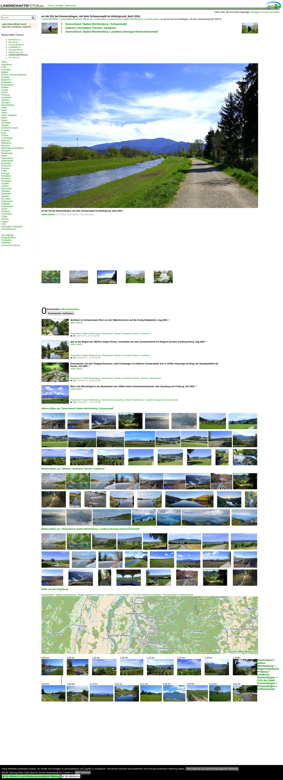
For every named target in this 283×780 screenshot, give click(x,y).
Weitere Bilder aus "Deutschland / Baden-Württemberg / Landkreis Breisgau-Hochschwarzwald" (91, 529)
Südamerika (7, 201)
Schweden (6, 181)
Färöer (4, 92)
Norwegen (6, 163)
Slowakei (5, 191)
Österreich (6, 166)
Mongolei (5, 150)
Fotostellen (6, 240)
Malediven (6, 143)
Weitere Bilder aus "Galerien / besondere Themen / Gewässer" (73, 468)
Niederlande (7, 161)
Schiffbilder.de (14, 47)
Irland (4, 110)
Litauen (4, 135)
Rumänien (6, 176)
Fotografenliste (8, 237)
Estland (4, 87)
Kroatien (5, 130)
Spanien (5, 196)
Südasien (5, 204)
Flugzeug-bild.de (15, 50)
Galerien (5, 100)
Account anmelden (271, 12)
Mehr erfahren (82, 772)
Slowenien (6, 193)
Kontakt (59, 5)
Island (4, 112)
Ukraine (5, 219)
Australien (6, 69)
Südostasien (7, 206)
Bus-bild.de (13, 42)
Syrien (4, 209)
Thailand (5, 211)
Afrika (4, 62)
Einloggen (255, 12)
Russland (5, 178)
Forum (51, 5)
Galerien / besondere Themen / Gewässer (91, 27)
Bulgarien (5, 79)
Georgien (5, 102)
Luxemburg (6, 138)
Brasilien (5, 77)
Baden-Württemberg (133, 19)
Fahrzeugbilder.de (16, 45)
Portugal (5, 173)
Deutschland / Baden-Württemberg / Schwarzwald (96, 24)
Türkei (4, 216)
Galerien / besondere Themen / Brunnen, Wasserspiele (137, 378)
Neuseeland (7, 158)
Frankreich (6, 97)
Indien (4, 107)
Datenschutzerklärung (10, 245)
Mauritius (5, 145)
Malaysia (5, 140)
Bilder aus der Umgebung (55, 589)
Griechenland (7, 105)
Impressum (70, 5)
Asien (4, 67)
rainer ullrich (48, 214)
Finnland (5, 95)
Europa (4, 90)
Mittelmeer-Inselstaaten (12, 148)
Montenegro (7, 153)
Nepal (4, 155)
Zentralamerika (8, 229)
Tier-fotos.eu (13, 57)
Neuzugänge (7, 235)
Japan (4, 120)
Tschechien (6, 214)
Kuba (3, 133)
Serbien (5, 186)
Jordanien (6, 123)
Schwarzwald (151, 19)
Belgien (4, 72)
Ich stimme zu (71, 776)
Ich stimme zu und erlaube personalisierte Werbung (31, 776)
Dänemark (6, 82)
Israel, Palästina (9, 115)
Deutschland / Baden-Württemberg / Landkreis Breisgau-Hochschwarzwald (112, 31)
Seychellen (6, 188)
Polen (4, 171)
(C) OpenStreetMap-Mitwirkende (240, 652)
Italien (4, 117)
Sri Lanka (5, 198)
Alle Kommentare (70, 309)
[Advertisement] (107, 48)
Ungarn (4, 221)
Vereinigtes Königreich (12, 226)
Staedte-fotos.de (15, 52)
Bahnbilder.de (14, 40)
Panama (5, 168)
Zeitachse (6, 242)
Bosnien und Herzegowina (14, 74)
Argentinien (6, 64)
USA (3, 224)
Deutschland (115, 19)
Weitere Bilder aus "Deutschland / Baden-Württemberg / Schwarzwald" (78, 408)
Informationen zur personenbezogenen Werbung (212, 768)
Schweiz (5, 183)
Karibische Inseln (9, 128)
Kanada (5, 125)
